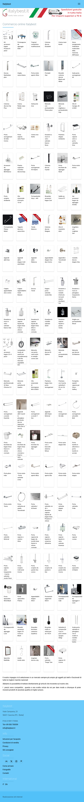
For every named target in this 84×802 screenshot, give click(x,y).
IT (3, 784)
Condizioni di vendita (11, 743)
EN (6, 784)
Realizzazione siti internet (12, 797)
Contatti (6, 773)
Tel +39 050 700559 (10, 724)
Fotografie (6, 770)
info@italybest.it (9, 728)
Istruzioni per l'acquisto (12, 739)
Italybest (7, 4)
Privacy (5, 746)
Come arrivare (8, 766)
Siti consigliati (8, 750)
